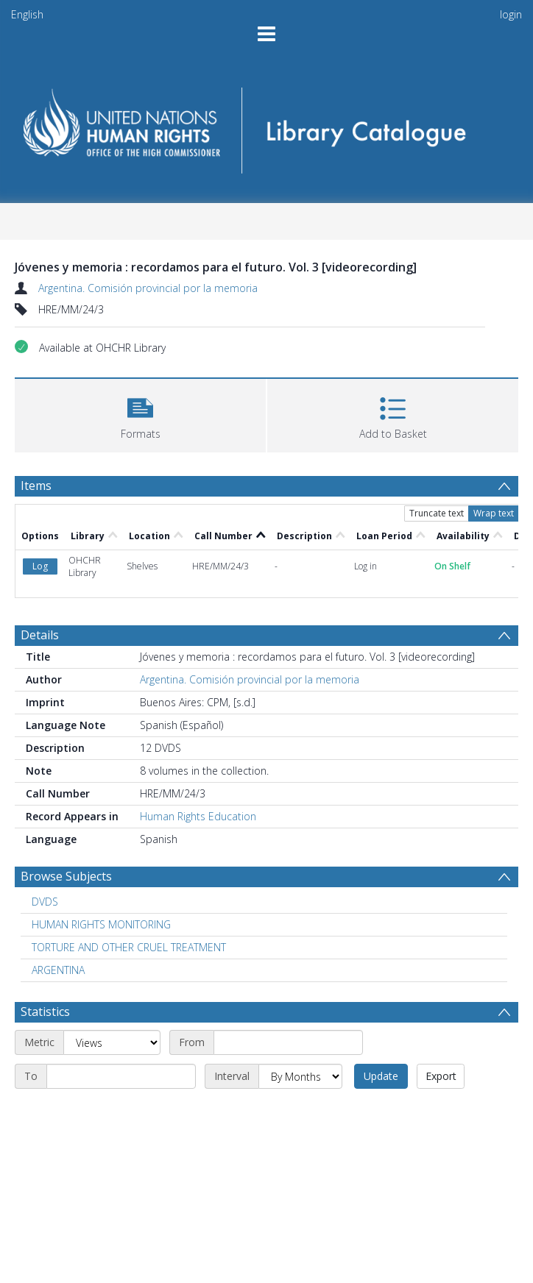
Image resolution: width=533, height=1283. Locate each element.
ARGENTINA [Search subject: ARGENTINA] (58, 970)
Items (36, 485)
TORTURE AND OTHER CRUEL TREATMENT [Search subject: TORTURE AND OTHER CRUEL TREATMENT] (129, 947)
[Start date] (288, 1042)
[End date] (121, 1076)
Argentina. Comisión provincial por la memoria (148, 288)
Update (381, 1076)
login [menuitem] (511, 14)
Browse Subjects (66, 876)
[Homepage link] (266, 125)
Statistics (45, 1011)
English (27, 14)
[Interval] (300, 1076)
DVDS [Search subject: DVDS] (45, 902)
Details (40, 635)
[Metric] (111, 1042)
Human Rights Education (198, 816)
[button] (140, 414)
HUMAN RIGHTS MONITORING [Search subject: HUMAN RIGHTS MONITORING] (101, 924)
